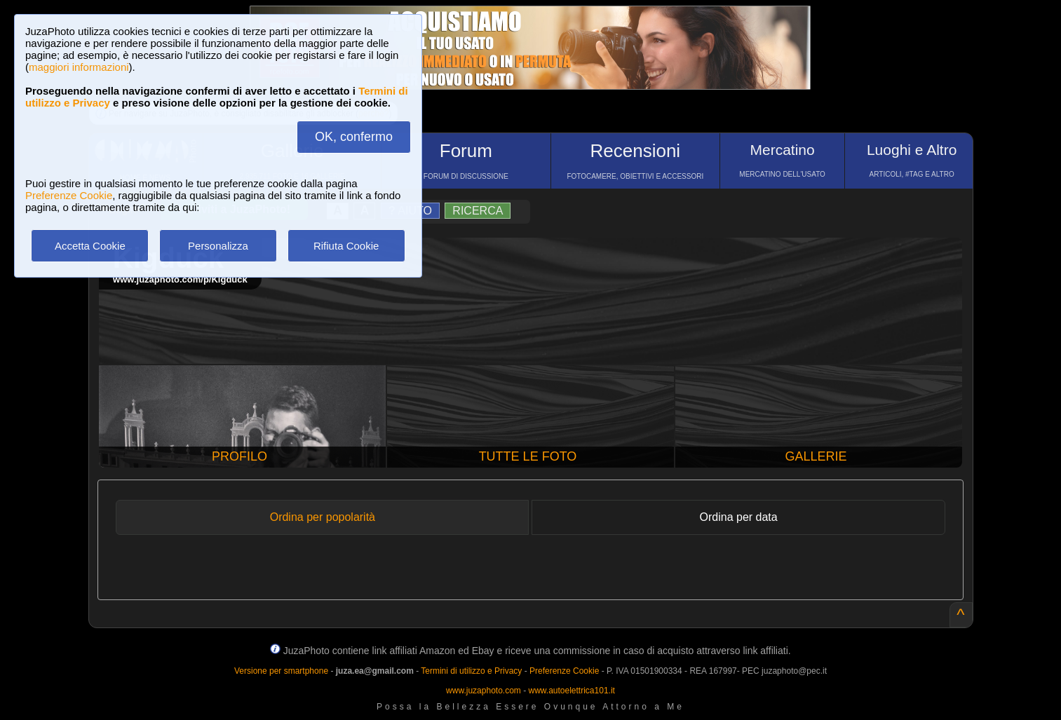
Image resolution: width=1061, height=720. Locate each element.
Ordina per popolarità (322, 517)
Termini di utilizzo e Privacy (471, 671)
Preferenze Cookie (68, 195)
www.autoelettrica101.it (571, 690)
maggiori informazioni (79, 67)
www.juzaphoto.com (483, 690)
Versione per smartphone (281, 671)
